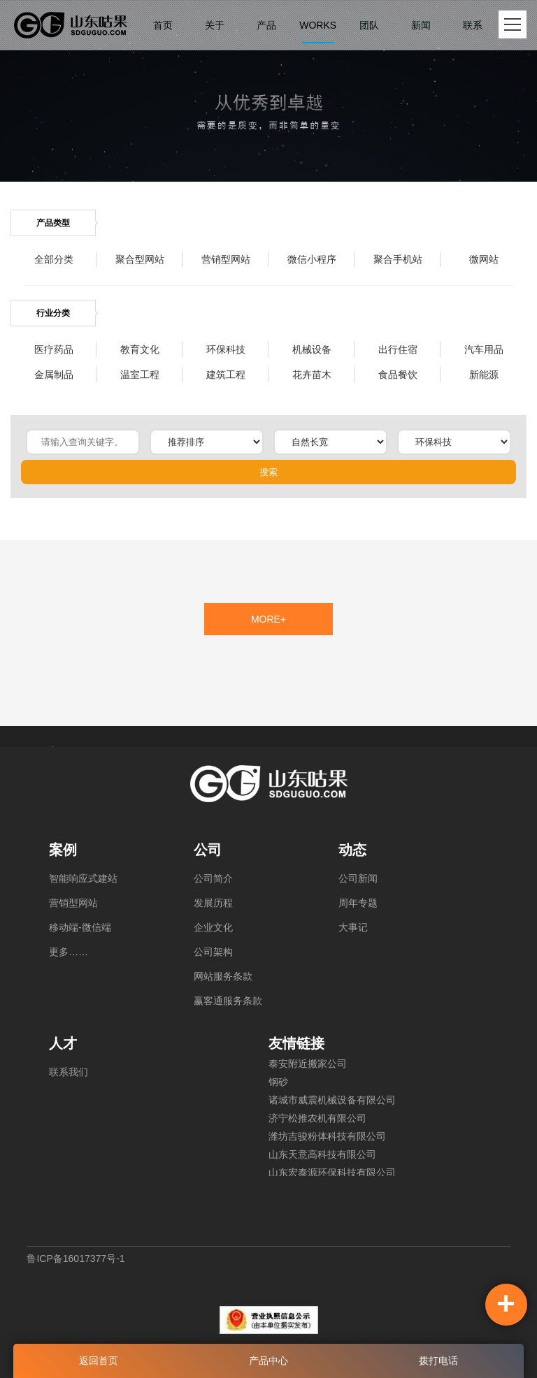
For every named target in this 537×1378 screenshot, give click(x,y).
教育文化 (139, 349)
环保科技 (225, 349)
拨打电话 (438, 1360)
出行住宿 (397, 349)
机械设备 (311, 349)
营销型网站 (225, 259)
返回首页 (98, 1360)
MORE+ (268, 619)
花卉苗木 (311, 374)
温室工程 (139, 374)
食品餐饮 (397, 374)
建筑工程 (225, 374)
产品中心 (268, 1360)
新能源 (484, 374)
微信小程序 (311, 259)
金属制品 (53, 374)
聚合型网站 (139, 259)
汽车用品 (483, 349)
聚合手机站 (397, 259)
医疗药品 (53, 349)
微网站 (484, 259)
